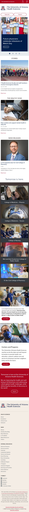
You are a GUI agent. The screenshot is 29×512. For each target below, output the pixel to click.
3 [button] (16, 54)
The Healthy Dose (14, 98)
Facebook (4, 478)
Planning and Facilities (6, 467)
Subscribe (7, 14)
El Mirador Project (5, 462)
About (2, 417)
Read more (6, 46)
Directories (3, 471)
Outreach (3, 422)
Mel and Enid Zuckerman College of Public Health (14, 260)
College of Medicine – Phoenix (14, 202)
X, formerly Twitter (6, 486)
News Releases (14, 138)
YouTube (4, 480)
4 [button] (20, 54)
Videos (2, 439)
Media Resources (5, 437)
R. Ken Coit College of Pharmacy (14, 280)
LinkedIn (4, 484)
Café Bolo (3, 460)
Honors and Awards (5, 454)
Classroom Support (5, 465)
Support (20, 14)
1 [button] (10, 54)
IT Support (3, 463)
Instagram (4, 482)
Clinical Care (4, 420)
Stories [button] (14, 58)
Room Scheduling (5, 458)
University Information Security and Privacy (14, 507)
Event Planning (4, 456)
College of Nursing (15, 240)
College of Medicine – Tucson (14, 221)
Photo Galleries (4, 469)
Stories (2, 430)
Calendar (3, 450)
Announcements (5, 448)
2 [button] (13, 54)
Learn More (6, 318)
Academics (3, 419)
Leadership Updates (5, 452)
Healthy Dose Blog (5, 431)
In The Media (4, 435)
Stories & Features (5, 446)
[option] (14, 34)
